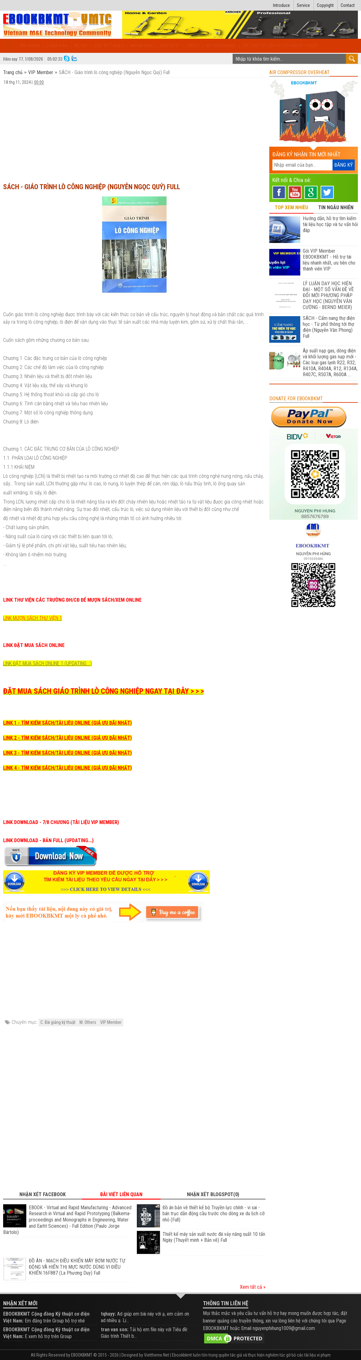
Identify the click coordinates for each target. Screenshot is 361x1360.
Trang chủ (13, 72)
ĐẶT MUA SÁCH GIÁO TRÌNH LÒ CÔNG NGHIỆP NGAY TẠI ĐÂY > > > (103, 691)
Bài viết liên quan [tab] (121, 1194)
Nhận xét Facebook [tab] (42, 1194)
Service (303, 5)
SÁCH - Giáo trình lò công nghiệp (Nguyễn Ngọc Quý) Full (91, 187)
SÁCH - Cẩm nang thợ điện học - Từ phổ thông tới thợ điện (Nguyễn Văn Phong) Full (329, 327)
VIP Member (40, 72)
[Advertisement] (134, 131)
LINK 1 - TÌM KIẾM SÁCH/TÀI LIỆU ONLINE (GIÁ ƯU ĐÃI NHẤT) (67, 723)
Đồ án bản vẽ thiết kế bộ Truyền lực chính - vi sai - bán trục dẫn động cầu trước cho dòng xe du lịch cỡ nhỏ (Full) (213, 1214)
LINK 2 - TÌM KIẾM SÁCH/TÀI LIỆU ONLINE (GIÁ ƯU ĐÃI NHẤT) (67, 738)
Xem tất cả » (253, 1287)
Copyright (325, 5)
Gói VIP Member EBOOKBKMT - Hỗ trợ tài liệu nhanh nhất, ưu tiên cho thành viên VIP (329, 260)
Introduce (281, 5)
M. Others (88, 1022)
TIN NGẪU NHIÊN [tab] (335, 207)
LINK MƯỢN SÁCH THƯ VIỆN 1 (32, 618)
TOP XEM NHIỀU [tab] (291, 207)
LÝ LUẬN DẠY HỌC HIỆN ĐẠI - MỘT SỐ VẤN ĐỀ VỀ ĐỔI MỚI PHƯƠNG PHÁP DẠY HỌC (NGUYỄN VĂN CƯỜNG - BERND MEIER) (328, 295)
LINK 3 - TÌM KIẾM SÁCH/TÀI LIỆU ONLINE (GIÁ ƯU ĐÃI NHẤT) (67, 753)
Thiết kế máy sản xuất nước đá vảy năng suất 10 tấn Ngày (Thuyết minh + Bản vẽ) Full (213, 1237)
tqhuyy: (108, 1314)
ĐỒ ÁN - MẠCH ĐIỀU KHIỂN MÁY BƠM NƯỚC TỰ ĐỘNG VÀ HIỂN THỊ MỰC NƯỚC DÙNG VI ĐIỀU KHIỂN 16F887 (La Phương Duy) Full (77, 1267)
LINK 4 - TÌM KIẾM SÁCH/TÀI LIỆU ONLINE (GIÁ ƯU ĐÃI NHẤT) (67, 768)
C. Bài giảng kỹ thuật (57, 1022)
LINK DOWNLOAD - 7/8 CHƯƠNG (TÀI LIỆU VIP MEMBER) (61, 822)
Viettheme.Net (156, 1354)
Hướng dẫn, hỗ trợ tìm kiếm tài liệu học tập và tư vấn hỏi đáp (330, 224)
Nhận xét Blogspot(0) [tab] (213, 1194)
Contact (348, 5)
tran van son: (114, 1329)
